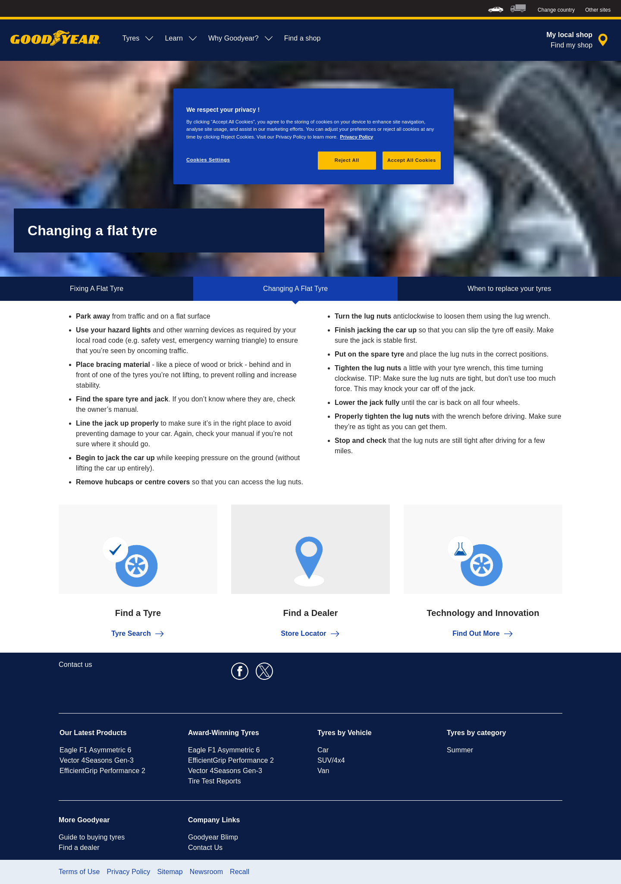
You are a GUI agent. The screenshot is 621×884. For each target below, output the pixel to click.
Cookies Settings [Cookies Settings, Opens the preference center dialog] (208, 159)
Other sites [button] (598, 10)
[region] (313, 136)
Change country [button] (556, 10)
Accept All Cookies (411, 160)
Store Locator (310, 633)
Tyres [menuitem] (138, 38)
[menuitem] (495, 8)
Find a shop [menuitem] (302, 38)
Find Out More (483, 633)
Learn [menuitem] (181, 38)
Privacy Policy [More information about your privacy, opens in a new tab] (356, 136)
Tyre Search (138, 633)
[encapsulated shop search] (578, 40)
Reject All (347, 160)
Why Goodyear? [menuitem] (241, 38)
